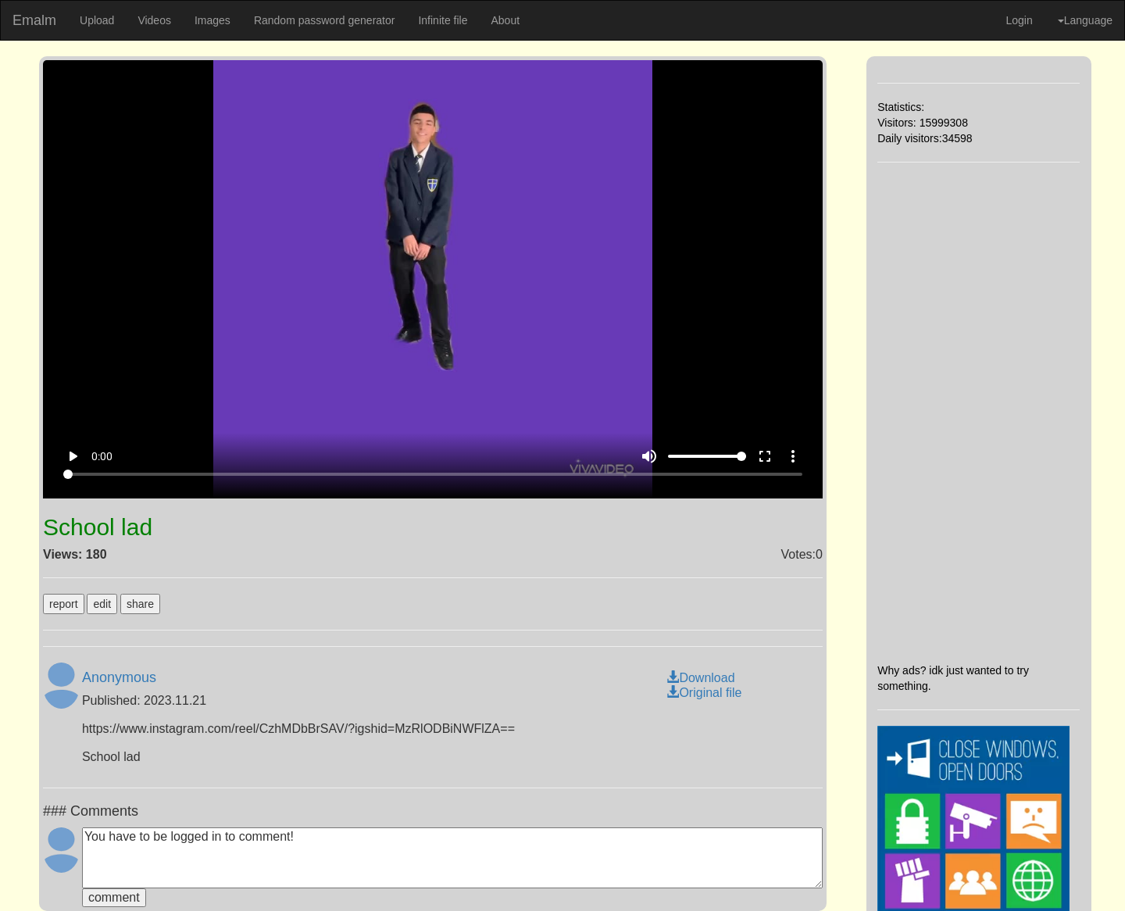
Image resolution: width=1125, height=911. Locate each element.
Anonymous (119, 677)
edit (102, 604)
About (505, 20)
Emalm (34, 20)
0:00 (101, 456)
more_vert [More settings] (793, 456)
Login (1018, 20)
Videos (154, 20)
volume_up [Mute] (649, 456)
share (140, 604)
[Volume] (707, 456)
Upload (97, 20)
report (63, 604)
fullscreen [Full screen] (764, 456)
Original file (703, 692)
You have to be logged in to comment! (452, 857)
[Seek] (432, 474)
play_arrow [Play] (72, 456)
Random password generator (324, 20)
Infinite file (442, 20)
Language (1085, 20)
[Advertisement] (978, 412)
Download (700, 677)
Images (212, 20)
